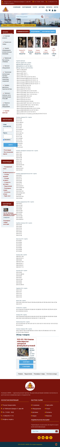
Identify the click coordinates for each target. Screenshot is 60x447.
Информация (7, 161)
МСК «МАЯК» (26, 444)
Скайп (39, 438)
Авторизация (52, 10)
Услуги (35, 7)
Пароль (5, 133)
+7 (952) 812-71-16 (52, 1)
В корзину (26, 362)
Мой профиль (7, 119)
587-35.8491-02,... (54, 50)
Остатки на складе (52, 374)
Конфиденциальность (9, 172)
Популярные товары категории (6, 222)
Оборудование (26, 7)
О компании (16, 7)
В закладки (26, 366)
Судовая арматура (29, 25)
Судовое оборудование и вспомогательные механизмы (7, 50)
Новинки (20, 374)
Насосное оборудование (6, 66)
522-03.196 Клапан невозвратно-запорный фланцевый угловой (9, 214)
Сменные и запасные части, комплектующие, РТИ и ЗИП (6, 95)
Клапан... (30, 50)
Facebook (47, 438)
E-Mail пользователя (7, 125)
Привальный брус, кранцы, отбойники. (6, 59)
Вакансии (49, 416)
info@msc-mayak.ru (9, 3)
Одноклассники (51, 438)
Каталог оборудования (15, 25)
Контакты (49, 7)
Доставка (42, 7)
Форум (56, 7)
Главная (5, 25)
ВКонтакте (43, 438)
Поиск (46, 10)
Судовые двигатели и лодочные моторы (7, 87)
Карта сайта (49, 405)
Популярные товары (7, 204)
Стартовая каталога (6, 37)
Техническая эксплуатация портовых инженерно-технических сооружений (6, 76)
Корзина (49, 10)
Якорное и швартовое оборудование (6, 104)
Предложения (8, 186)
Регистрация (55, 10)
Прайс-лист (7, 196)
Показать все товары (6, 43)
